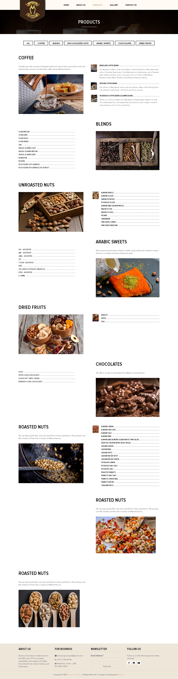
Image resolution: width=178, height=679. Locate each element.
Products (97, 5)
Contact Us (131, 5)
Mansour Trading (74, 674)
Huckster (121, 674)
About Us (80, 5)
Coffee (41, 43)
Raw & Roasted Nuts (77, 43)
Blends (56, 43)
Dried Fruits (145, 43)
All (28, 43)
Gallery (114, 5)
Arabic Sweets (103, 43)
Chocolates (124, 43)
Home (66, 5)
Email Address (97, 655)
